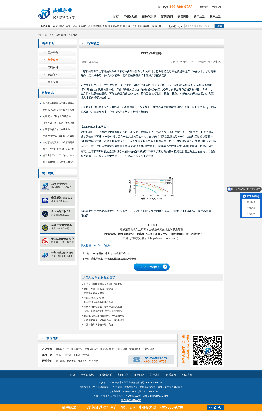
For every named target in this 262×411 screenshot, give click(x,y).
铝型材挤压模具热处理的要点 (98, 302)
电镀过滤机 (130, 16)
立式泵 (97, 245)
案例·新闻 (167, 16)
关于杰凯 (199, 16)
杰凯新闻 (53, 74)
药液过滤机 (135, 349)
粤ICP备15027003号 (131, 400)
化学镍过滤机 (85, 26)
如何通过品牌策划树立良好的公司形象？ (104, 284)
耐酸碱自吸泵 (115, 26)
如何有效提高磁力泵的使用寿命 (58, 103)
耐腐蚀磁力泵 (100, 26)
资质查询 (82, 361)
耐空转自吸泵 (107, 349)
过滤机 (59, 355)
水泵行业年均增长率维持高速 (98, 324)
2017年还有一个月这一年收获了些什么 (110, 253)
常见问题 (53, 82)
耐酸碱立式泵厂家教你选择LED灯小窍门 (104, 320)
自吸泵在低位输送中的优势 (56, 129)
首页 (116, 16)
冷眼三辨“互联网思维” (95, 297)
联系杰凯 (215, 16)
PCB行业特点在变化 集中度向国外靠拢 (103, 311)
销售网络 (183, 16)
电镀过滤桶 (148, 349)
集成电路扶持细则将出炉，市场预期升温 (104, 315)
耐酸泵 (108, 245)
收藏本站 (203, 7)
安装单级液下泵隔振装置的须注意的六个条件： (114, 258)
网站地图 (216, 7)
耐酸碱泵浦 (149, 16)
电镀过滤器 (71, 26)
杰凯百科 (53, 67)
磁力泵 (68, 355)
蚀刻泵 (154, 26)
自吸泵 (77, 355)
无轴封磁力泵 (91, 349)
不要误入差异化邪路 (94, 293)
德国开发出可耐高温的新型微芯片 (100, 289)
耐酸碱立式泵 (130, 26)
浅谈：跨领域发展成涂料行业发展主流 (103, 306)
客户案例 (53, 52)
